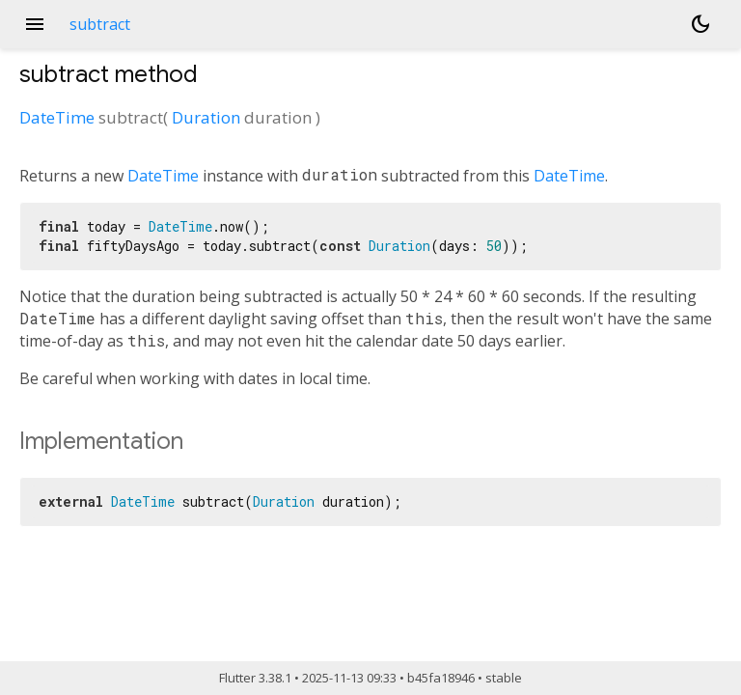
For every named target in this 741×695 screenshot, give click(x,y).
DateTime (57, 117)
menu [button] (34, 24)
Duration (206, 117)
